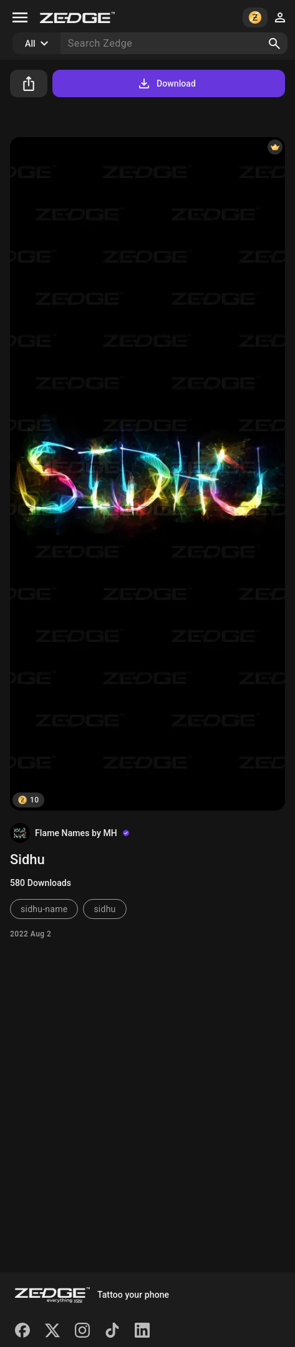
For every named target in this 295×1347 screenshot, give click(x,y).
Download (166, 83)
